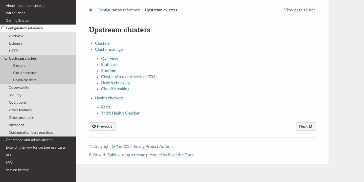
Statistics (109, 65)
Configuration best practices (31, 132)
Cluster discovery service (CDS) (128, 77)
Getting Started (18, 20)
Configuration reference (22, 28)
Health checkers (24, 80)
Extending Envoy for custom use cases (36, 147)
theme (139, 155)
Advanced (16, 125)
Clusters (19, 65)
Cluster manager (25, 73)
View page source (299, 10)
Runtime (108, 71)
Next (305, 126)
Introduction (16, 13)
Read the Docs (181, 155)
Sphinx (113, 155)
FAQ (9, 162)
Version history (17, 170)
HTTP (13, 51)
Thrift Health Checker (120, 113)
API (8, 155)
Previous (102, 126)
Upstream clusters (21, 58)
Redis (105, 107)
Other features (20, 110)
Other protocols (21, 118)
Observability (19, 87)
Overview (16, 36)
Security (15, 95)
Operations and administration (30, 140)
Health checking (115, 83)
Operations (17, 102)
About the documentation (26, 6)
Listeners (15, 44)
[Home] (91, 10)
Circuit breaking (115, 89)
